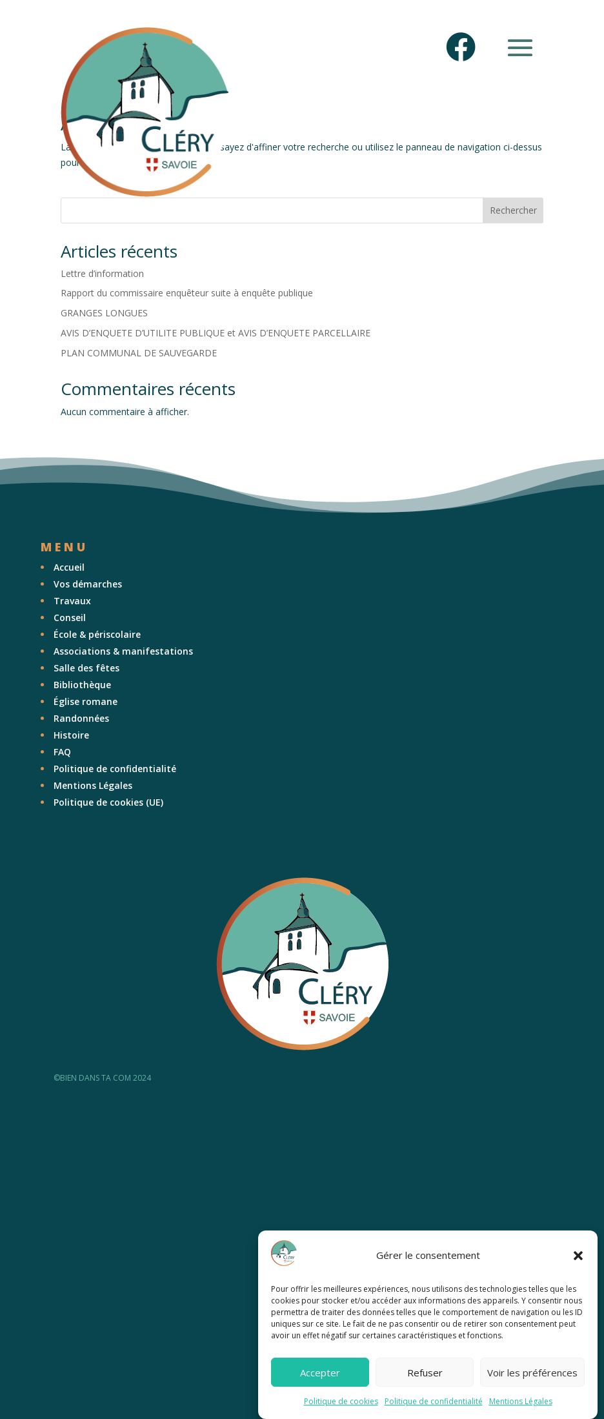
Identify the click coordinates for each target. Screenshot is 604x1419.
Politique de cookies (341, 1401)
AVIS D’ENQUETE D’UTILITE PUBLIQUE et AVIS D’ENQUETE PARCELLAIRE (215, 333)
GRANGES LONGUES (104, 313)
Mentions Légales (520, 1401)
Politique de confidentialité (434, 1401)
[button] (578, 1255)
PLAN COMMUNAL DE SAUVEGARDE (139, 353)
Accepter (320, 1372)
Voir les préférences (532, 1372)
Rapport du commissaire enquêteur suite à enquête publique (187, 293)
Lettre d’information (102, 273)
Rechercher (513, 210)
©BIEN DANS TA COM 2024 (102, 1077)
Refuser (425, 1372)
